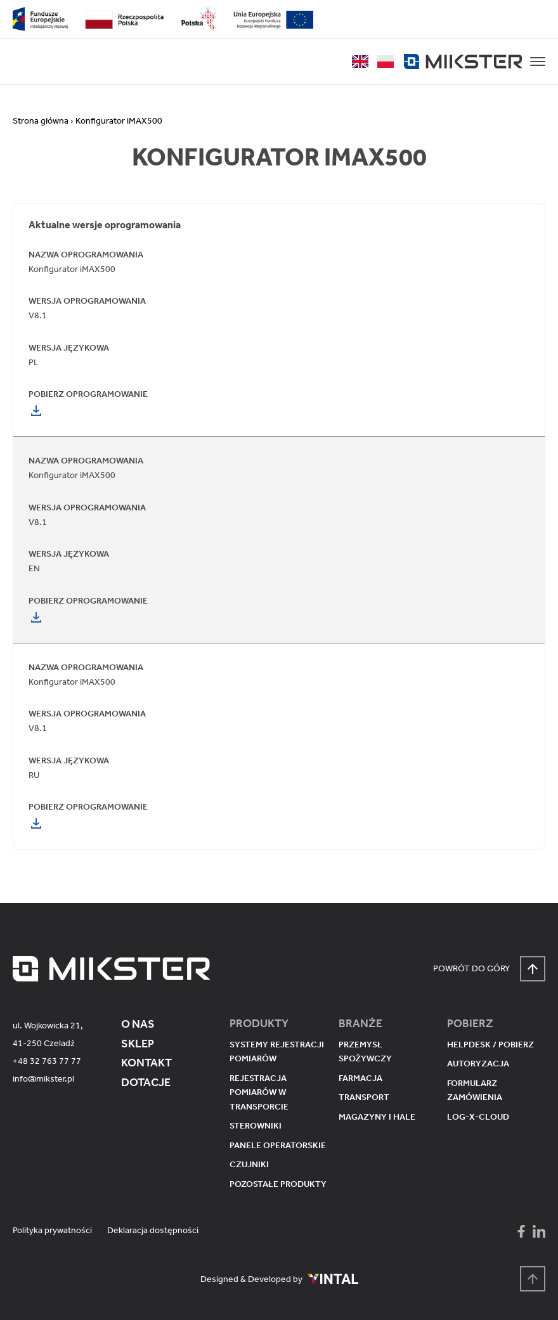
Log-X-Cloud (478, 1116)
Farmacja (360, 1078)
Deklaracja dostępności (152, 1230)
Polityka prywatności (52, 1230)
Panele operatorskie (278, 1145)
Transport (364, 1097)
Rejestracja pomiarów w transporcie (259, 1092)
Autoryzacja (478, 1063)
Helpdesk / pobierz (490, 1044)
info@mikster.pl (43, 1078)
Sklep (137, 1044)
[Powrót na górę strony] (532, 1278)
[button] (537, 61)
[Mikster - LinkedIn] (539, 1231)
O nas (138, 1024)
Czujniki (249, 1164)
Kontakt (146, 1063)
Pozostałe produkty (278, 1184)
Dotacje (146, 1082)
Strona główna (40, 120)
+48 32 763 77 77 (47, 1061)
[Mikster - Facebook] (521, 1231)
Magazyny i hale (377, 1116)
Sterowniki (256, 1125)
